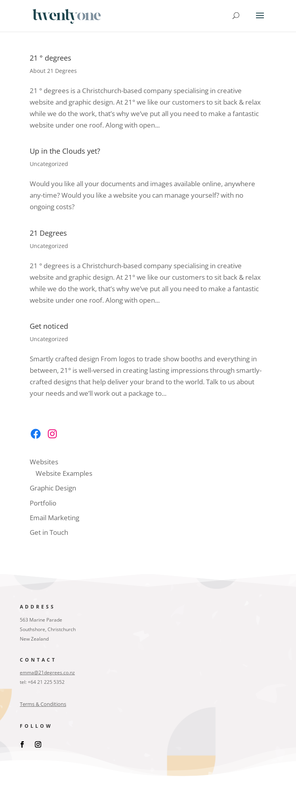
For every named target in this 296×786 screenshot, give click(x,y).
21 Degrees (48, 233)
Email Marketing (54, 517)
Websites (44, 461)
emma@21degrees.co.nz (47, 672)
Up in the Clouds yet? (65, 151)
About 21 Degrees (53, 70)
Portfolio (43, 502)
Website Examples (64, 473)
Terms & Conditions (43, 704)
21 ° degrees (50, 58)
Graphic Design (53, 487)
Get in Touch (49, 532)
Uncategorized (49, 164)
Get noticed (49, 326)
